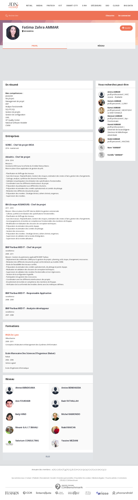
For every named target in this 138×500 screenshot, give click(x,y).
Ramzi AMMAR (114, 107)
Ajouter (128, 28)
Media (39, 5)
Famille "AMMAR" (115, 155)
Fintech (51, 5)
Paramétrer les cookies (83, 478)
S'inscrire (110, 15)
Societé (53, 478)
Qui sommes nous (18, 478)
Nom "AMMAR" (114, 147)
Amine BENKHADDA (71, 387)
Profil (35, 45)
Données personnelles (65, 478)
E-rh (84, 5)
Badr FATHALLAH (69, 400)
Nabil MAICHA (68, 427)
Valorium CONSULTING (27, 440)
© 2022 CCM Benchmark (69, 480)
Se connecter (124, 15)
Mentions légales (98, 478)
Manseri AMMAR (115, 116)
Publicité (36, 478)
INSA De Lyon (12, 334)
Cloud (116, 5)
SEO (107, 5)
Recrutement (44, 478)
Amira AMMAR (114, 92)
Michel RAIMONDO (70, 414)
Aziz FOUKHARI (22, 400)
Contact (28, 478)
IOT (60, 5)
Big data (128, 5)
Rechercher (13, 15)
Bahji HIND (20, 414)
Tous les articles (111, 478)
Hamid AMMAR (114, 124)
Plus (48, 456)
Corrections (122, 478)
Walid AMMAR (114, 139)
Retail (29, 5)
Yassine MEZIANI (69, 440)
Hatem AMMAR (114, 101)
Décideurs (96, 5)
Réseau (101, 45)
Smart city (72, 5)
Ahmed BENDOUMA (25, 387)
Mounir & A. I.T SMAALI (26, 427)
